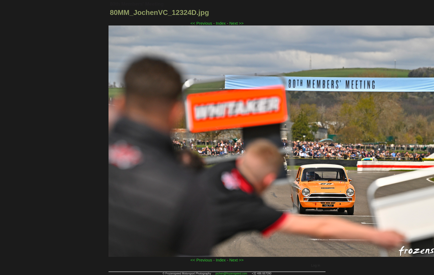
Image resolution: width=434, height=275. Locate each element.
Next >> (236, 23)
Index (221, 23)
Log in (315, 265)
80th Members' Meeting (137, 4)
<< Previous (201, 23)
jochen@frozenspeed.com (231, 273)
